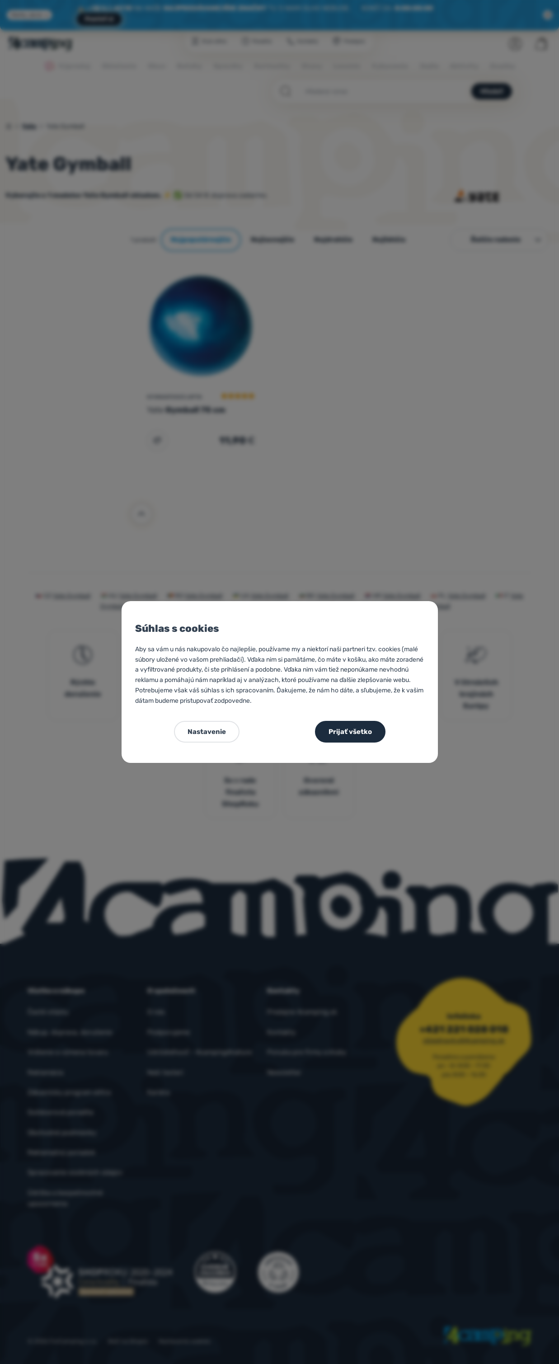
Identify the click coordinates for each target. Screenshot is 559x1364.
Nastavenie (207, 732)
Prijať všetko (350, 732)
